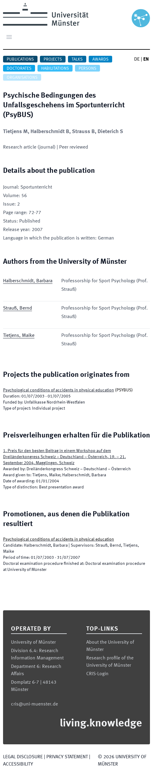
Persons (87, 68)
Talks (77, 59)
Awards (100, 59)
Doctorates (19, 68)
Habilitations (55, 68)
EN (146, 59)
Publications (20, 59)
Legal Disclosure (23, 757)
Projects (53, 59)
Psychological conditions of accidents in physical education (58, 390)
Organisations (22, 77)
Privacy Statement (67, 757)
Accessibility (18, 764)
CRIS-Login (97, 674)
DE (137, 59)
